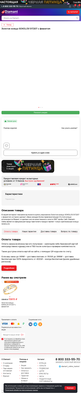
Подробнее (9, 268)
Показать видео (40, 112)
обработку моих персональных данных (14, 340)
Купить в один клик (40, 153)
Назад (7, 25)
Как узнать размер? (69, 128)
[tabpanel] (40, 71)
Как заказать (26, 368)
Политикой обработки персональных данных (21, 390)
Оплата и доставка (25, 372)
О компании (8, 363)
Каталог (73, 12)
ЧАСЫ (41, 376)
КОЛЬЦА (42, 363)
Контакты (7, 373)
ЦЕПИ (41, 371)
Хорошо (70, 388)
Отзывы (6, 366)
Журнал (6, 376)
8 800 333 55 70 (10, 6)
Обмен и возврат (24, 379)
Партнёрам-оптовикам (8, 369)
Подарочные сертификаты (45, 380)
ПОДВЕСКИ (44, 368)
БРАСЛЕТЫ (43, 374)
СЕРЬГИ (42, 366)
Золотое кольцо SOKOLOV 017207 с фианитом (8, 305)
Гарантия (24, 376)
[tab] (38, 107)
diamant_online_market (70, 366)
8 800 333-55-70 (68, 359)
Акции (23, 365)
